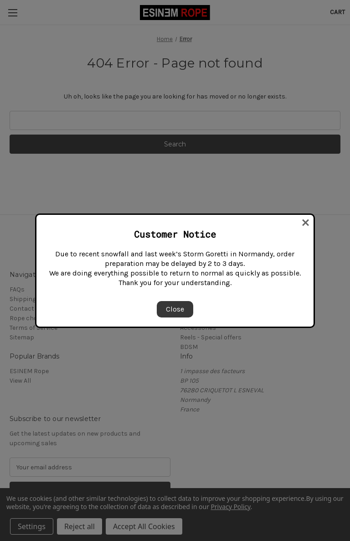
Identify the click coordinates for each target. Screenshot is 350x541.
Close (175, 309)
